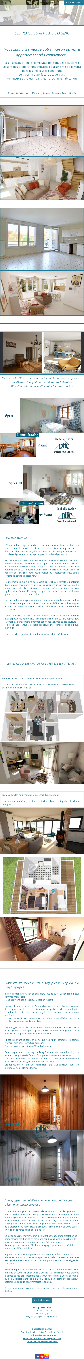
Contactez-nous (74, 2)
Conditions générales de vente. (42, 1344)
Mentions (51, 1338)
